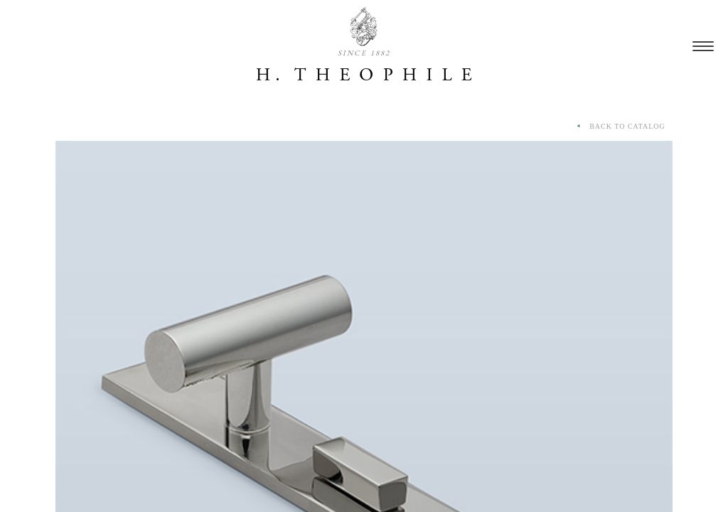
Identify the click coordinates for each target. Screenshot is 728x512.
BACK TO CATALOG (619, 126)
